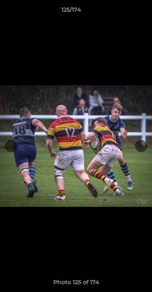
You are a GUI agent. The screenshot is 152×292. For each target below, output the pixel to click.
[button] (123, 11)
